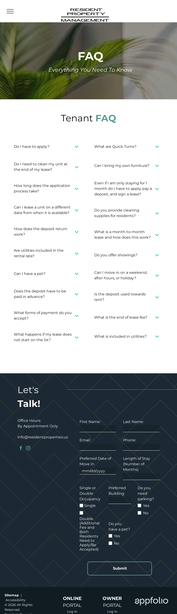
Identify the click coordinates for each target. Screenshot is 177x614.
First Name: (90, 422)
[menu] (10, 11)
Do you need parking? (146, 493)
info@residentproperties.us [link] (43, 437)
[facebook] (21, 449)
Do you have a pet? (119, 526)
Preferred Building (117, 491)
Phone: (129, 440)
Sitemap (12, 595)
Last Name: (133, 422)
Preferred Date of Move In (95, 461)
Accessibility (16, 600)
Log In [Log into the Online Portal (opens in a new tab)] (72, 611)
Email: (85, 440)
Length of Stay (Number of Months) (136, 464)
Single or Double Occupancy (90, 493)
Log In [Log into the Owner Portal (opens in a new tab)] (112, 611)
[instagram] (28, 449)
